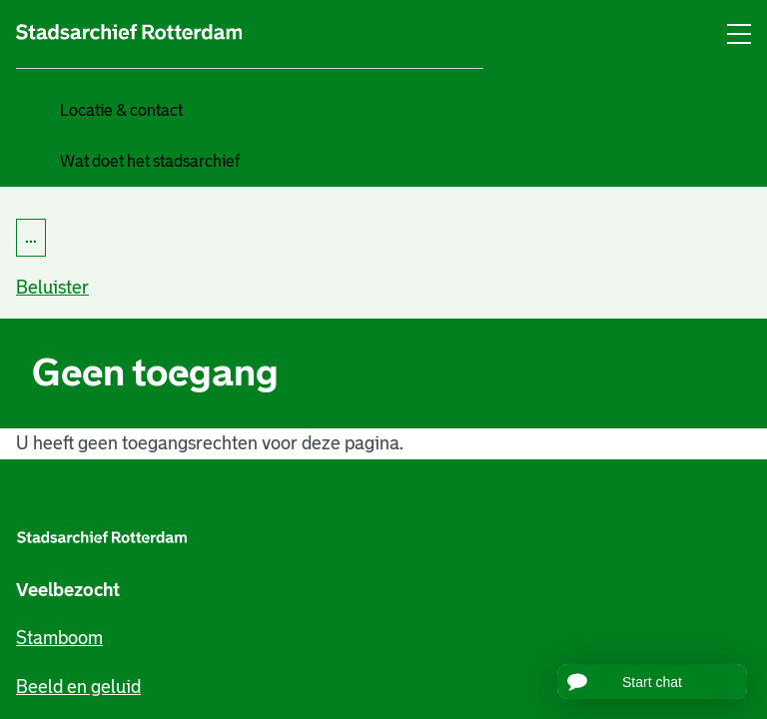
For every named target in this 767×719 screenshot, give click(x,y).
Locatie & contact (121, 110)
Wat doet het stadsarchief (150, 161)
